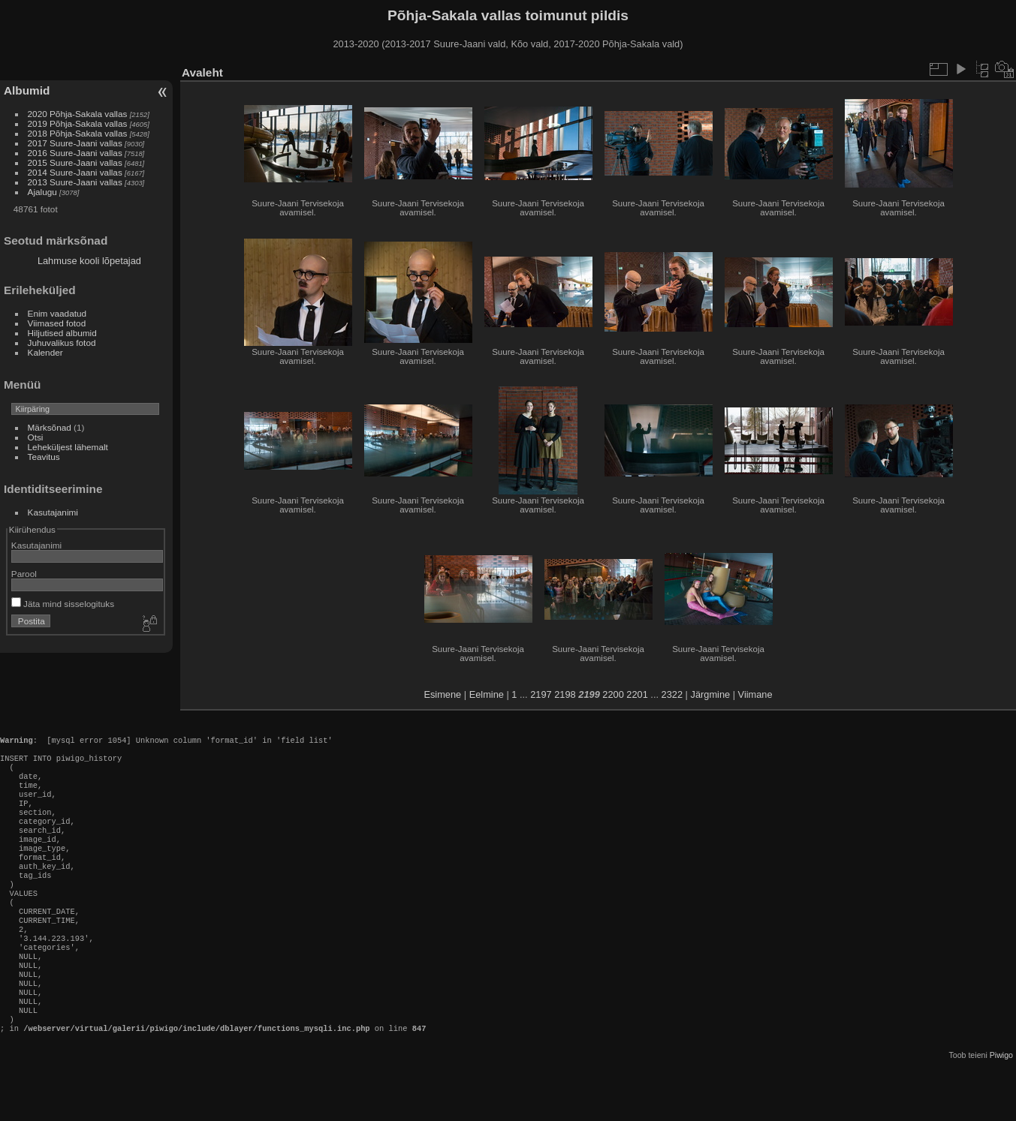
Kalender (45, 352)
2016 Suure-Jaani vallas (75, 153)
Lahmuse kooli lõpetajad (89, 260)
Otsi (36, 437)
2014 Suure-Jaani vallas (75, 172)
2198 (564, 694)
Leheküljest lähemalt (68, 447)
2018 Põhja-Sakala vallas (78, 133)
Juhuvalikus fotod (62, 342)
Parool (24, 574)
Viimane (755, 694)
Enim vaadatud (57, 313)
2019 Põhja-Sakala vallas (78, 123)
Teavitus (44, 456)
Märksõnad (49, 427)
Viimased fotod (57, 323)
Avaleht (202, 72)
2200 (612, 694)
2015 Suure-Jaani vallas (75, 162)
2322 (672, 694)
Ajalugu (42, 192)
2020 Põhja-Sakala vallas (78, 114)
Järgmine (711, 694)
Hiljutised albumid (62, 333)
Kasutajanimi (53, 512)
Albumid (27, 90)
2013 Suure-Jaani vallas (75, 182)
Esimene (442, 694)
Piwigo (1001, 1108)
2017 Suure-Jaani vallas (75, 143)
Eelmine (486, 694)
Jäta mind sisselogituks (62, 604)
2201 (636, 694)
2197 (540, 694)
